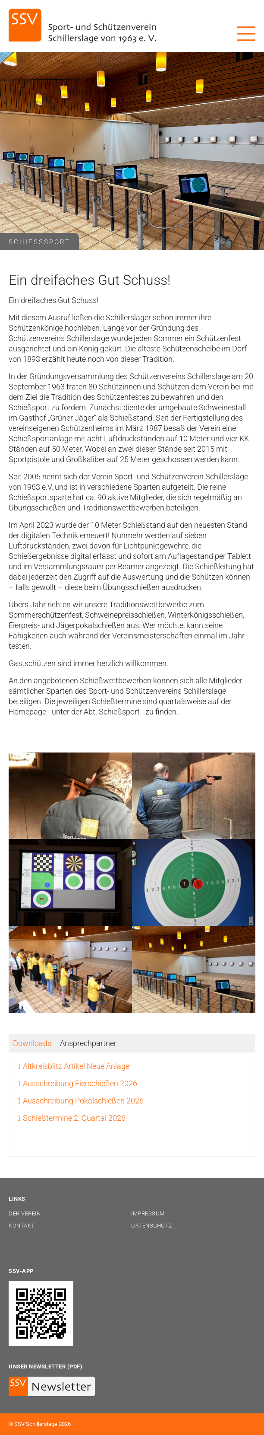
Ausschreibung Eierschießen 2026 (80, 1083)
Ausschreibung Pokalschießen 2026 (83, 1100)
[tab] (32, 1043)
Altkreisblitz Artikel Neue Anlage (76, 1066)
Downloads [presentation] (32, 1043)
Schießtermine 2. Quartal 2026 (74, 1117)
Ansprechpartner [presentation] (88, 1043)
